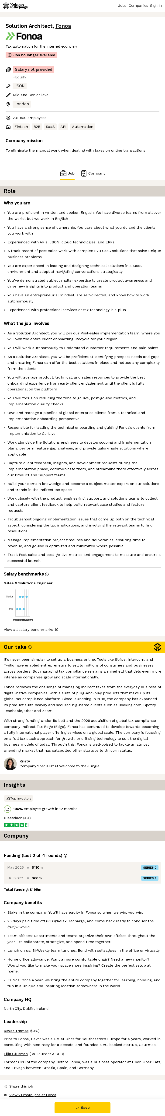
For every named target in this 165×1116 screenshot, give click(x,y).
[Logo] (15, 6)
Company (92, 173)
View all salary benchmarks (28, 629)
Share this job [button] (18, 1086)
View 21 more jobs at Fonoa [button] (30, 1095)
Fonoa (63, 26)
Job (67, 173)
